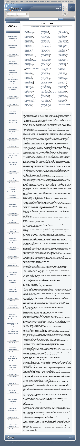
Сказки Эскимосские (13, 61)
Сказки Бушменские (13, 138)
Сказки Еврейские (12, 182)
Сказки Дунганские (13, 180)
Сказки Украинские (13, 381)
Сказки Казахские (44, 55)
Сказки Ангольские (13, 96)
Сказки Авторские (12, 74)
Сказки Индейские (12, 189)
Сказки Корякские (44, 69)
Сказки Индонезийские (12, 36)
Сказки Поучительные (12, 318)
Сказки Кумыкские (13, 240)
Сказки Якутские (12, 426)
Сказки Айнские (12, 81)
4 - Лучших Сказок (58, 26)
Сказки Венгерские (13, 146)
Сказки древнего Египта (13, 175)
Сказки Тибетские (61, 65)
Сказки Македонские (13, 260)
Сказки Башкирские (13, 115)
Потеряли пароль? (15, 15)
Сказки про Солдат (61, 46)
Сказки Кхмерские (44, 74)
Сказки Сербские (12, 344)
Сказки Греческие (12, 164)
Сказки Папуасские (13, 309)
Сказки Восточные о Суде (29, 97)
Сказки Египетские (13, 184)
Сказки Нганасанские (12, 45)
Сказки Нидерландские (46, 99)
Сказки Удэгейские (13, 376)
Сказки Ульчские (12, 383)
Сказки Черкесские (61, 85)
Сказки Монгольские (45, 88)
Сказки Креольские (13, 38)
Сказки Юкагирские (13, 63)
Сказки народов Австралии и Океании (48, 92)
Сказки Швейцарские (12, 52)
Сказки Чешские (12, 403)
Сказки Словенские (13, 349)
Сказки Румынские (13, 335)
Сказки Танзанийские (12, 358)
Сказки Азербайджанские (13, 79)
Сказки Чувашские (61, 90)
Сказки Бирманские (13, 124)
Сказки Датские (44, 31)
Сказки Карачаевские (12, 220)
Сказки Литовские (12, 254)
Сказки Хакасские (12, 392)
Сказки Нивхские (12, 47)
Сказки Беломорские (28, 79)
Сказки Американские (12, 91)
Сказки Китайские (12, 231)
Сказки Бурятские (12, 136)
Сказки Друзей (13, 178)
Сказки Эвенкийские (13, 54)
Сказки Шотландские (12, 417)
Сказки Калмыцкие (13, 213)
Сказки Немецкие (12, 280)
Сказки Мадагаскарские (13, 258)
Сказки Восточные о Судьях (12, 153)
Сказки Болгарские (27, 85)
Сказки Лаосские (12, 249)
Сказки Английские (13, 94)
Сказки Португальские (12, 316)
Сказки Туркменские (13, 372)
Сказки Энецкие (27, 45)
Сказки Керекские (12, 226)
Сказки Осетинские (13, 302)
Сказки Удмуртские (13, 374)
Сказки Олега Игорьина (13, 298)
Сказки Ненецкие (12, 282)
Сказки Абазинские (13, 65)
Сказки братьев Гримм (12, 133)
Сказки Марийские (13, 263)
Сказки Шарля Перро (12, 410)
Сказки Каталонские (13, 224)
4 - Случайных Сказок (50, 26)
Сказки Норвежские (13, 291)
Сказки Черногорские (12, 399)
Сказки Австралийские (12, 72)
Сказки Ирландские (13, 199)
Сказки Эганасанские (12, 419)
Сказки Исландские (45, 50)
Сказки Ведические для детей (30, 93)
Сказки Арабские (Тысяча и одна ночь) (31, 68)
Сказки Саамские (12, 340)
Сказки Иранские (12, 197)
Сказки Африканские (28, 74)
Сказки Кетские (13, 229)
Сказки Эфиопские (13, 424)
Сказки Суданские (12, 351)
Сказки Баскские (12, 113)
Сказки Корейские (12, 233)
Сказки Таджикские (62, 60)
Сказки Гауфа (26, 102)
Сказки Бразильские (13, 131)
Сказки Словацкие (12, 347)
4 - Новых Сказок (42, 26)
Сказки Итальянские (13, 206)
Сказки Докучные (12, 171)
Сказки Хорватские (13, 394)
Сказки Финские (12, 387)
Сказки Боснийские (13, 129)
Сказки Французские (13, 390)
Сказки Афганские (12, 106)
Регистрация (9, 15)
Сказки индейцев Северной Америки (48, 44)
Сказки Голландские (13, 162)
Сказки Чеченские (12, 401)
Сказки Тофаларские (12, 365)
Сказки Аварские (12, 70)
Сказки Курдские (12, 242)
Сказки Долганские (13, 173)
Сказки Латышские (13, 251)
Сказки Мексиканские (12, 265)
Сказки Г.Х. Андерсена (12, 157)
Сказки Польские (12, 314)
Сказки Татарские (12, 360)
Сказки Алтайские (12, 89)
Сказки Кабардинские (12, 208)
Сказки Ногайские (12, 289)
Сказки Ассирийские (13, 104)
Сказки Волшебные (13, 148)
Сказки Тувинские (12, 367)
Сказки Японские (12, 428)
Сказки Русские (13, 338)
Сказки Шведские (12, 412)
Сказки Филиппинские (12, 385)
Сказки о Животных (13, 296)
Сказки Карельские (13, 222)
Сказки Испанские (12, 204)
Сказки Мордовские (13, 272)
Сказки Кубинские (12, 238)
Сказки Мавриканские (12, 256)
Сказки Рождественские (13, 333)
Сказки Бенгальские (13, 122)
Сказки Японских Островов (63, 104)
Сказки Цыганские (12, 49)
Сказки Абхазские (27, 50)
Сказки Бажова (13, 111)
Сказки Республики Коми (13, 331)
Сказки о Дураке (12, 293)
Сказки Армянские (13, 102)
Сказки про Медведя (13, 326)
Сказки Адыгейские (28, 55)
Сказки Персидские (62, 36)
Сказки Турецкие (12, 369)
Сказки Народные (12, 274)
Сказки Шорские (12, 415)
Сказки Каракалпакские (13, 217)
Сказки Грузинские (13, 166)
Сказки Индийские (12, 195)
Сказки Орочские (12, 300)
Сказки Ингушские (12, 187)
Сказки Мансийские (13, 40)
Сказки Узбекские (12, 378)
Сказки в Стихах (12, 140)
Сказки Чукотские (12, 408)
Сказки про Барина (61, 41)
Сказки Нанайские (12, 43)
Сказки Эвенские (12, 56)
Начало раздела (35, 26)
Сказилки (26, 31)
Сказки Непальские (13, 284)
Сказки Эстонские (12, 421)
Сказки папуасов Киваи (13, 307)
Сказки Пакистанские (12, 305)
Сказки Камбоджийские (13, 215)
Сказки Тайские (13, 356)
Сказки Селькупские (13, 342)
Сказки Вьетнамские (13, 155)
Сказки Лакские (13, 247)
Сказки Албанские (12, 83)
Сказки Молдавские (13, 267)
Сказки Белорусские (13, 120)
